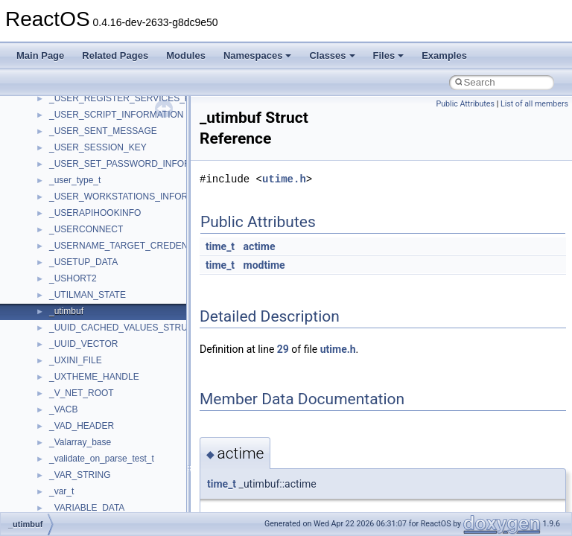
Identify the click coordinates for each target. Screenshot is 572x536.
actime (260, 246)
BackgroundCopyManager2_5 (108, 511)
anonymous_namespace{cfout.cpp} (118, 200)
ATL (57, 462)
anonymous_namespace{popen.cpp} (121, 347)
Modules (186, 55)
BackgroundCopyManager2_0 (108, 495)
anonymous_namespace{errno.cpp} (119, 233)
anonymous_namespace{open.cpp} (119, 331)
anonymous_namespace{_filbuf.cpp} (121, 167)
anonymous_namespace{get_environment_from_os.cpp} (161, 249)
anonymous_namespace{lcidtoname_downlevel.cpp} (153, 298)
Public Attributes (465, 104)
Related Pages (115, 55)
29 (283, 349)
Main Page (40, 55)
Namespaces (257, 55)
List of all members (534, 104)
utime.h (284, 179)
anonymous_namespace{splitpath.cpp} (126, 364)
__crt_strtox (72, 135)
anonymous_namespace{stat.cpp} (116, 380)
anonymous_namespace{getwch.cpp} (123, 282)
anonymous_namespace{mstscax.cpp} (125, 315)
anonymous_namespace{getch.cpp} (120, 266)
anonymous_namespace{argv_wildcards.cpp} (139, 184)
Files (388, 55)
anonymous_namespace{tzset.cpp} (118, 413)
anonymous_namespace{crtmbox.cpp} (125, 216)
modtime (264, 265)
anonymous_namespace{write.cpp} (118, 429)
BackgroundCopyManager (101, 478)
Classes (332, 55)
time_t (220, 246)
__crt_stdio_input (83, 102)
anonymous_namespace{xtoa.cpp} (117, 446)
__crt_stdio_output (86, 118)
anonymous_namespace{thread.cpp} (121, 397)
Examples (444, 55)
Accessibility (73, 151)
